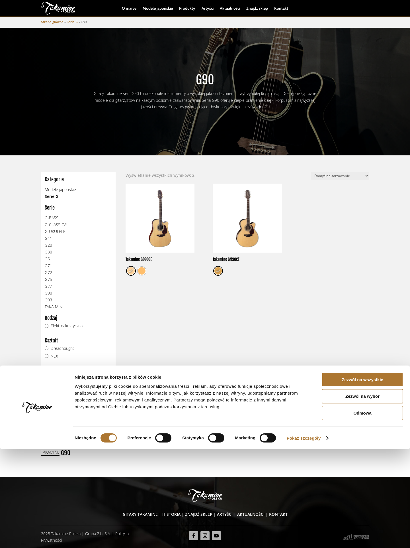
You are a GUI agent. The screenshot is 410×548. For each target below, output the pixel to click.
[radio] (131, 271)
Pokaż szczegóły (304, 536)
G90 (48, 293)
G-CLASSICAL (56, 225)
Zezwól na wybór (362, 495)
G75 (48, 279)
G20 (48, 245)
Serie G (72, 22)
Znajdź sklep (257, 8)
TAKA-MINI (54, 307)
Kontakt (281, 8)
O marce (129, 8)
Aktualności (230, 8)
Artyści (208, 8)
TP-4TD (57, 378)
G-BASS (51, 218)
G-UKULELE (55, 231)
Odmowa (362, 511)
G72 (48, 272)
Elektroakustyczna (67, 326)
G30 (48, 252)
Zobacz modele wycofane (74, 414)
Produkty (187, 8)
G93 (48, 300)
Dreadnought (62, 348)
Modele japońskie (158, 8)
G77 (48, 286)
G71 (48, 266)
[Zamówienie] (340, 176)
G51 (48, 259)
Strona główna (52, 22)
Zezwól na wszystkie (362, 478)
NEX (54, 356)
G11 (48, 238)
